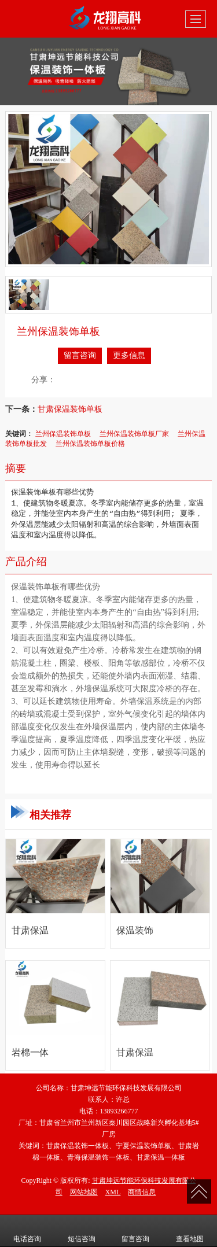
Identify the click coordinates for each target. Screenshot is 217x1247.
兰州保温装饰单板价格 (90, 444)
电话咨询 (27, 1231)
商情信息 (142, 1192)
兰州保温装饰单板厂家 (134, 434)
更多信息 (129, 355)
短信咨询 (81, 1231)
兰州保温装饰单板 (63, 434)
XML (113, 1192)
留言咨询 (80, 355)
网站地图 (84, 1192)
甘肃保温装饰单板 (70, 409)
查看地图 (190, 1231)
